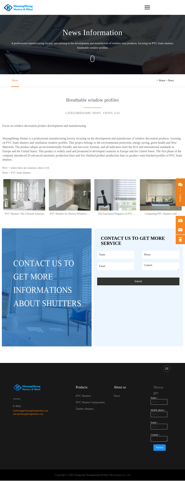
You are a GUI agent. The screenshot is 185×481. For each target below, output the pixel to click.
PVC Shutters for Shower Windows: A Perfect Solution (70, 214)
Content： (156, 435)
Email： (155, 423)
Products (81, 387)
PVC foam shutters (21, 173)
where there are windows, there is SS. (30, 168)
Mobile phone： (158, 410)
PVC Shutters (83, 396)
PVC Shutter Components (90, 402)
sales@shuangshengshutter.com (28, 414)
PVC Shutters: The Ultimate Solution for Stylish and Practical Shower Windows (24, 214)
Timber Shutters (85, 409)
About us (120, 387)
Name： (155, 398)
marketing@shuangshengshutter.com (30, 411)
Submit (138, 281)
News (14, 80)
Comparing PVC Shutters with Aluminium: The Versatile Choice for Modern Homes (160, 214)
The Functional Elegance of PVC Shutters (115, 214)
